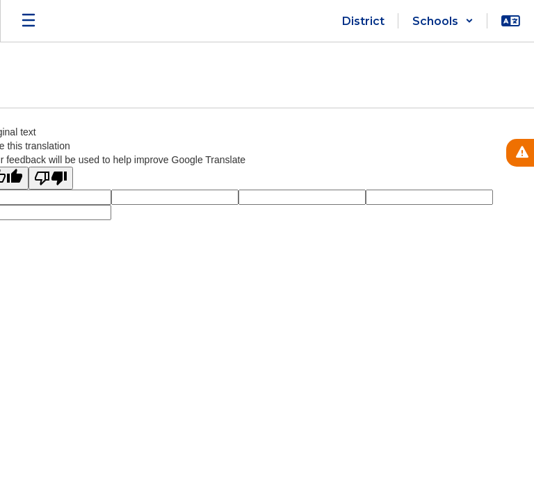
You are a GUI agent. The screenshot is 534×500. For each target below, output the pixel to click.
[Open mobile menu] (28, 21)
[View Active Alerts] (520, 153)
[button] (442, 21)
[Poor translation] (51, 178)
